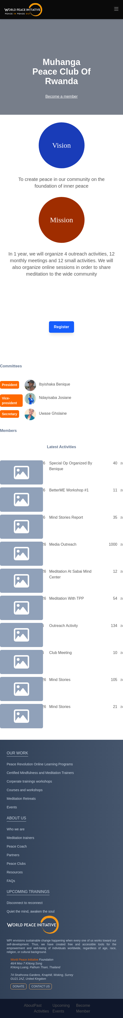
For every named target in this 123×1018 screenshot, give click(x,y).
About (29, 1005)
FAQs (11, 881)
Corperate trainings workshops (29, 781)
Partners (13, 855)
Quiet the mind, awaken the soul (30, 911)
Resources (15, 872)
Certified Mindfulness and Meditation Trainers (40, 773)
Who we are (16, 829)
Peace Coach (17, 846)
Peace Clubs (16, 864)
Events (12, 807)
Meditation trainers (20, 838)
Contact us (40, 986)
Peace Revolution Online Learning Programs (40, 764)
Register (61, 327)
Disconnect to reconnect (25, 903)
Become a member (61, 96)
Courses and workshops (25, 790)
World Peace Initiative (24, 959)
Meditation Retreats (21, 798)
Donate (18, 986)
